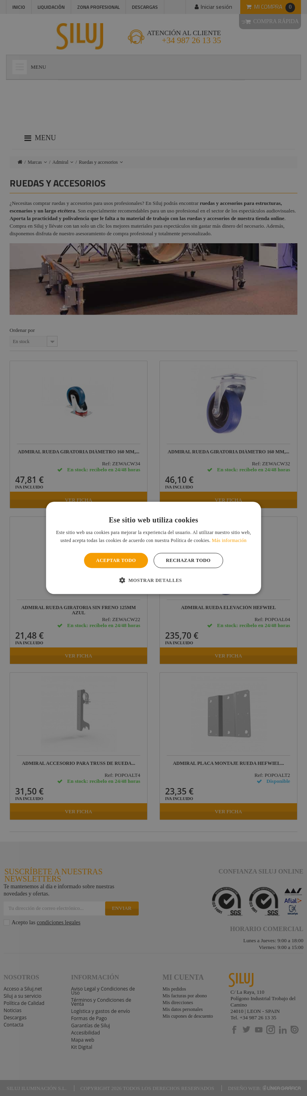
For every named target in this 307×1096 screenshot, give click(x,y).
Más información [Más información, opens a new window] (229, 541)
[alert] (153, 548)
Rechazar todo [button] (188, 560)
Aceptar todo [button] (116, 560)
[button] (153, 580)
